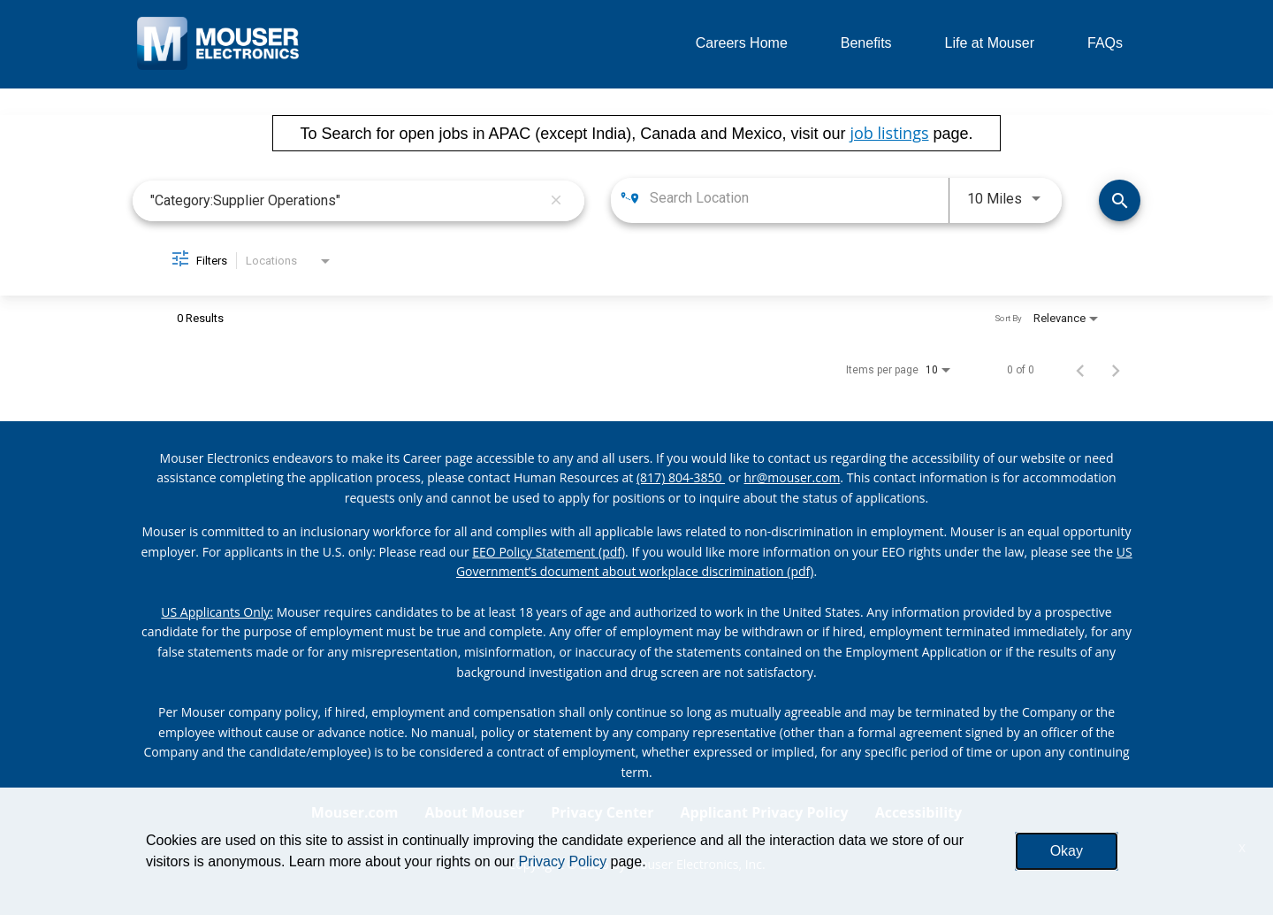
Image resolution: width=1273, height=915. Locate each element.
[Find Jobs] (1119, 200)
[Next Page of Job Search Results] (1115, 370)
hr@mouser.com (792, 477)
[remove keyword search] (556, 200)
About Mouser (474, 812)
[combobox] (345, 200)
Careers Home (742, 42)
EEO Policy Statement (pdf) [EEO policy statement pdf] (548, 551)
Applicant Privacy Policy (765, 812)
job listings (889, 132)
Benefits (866, 42)
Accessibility (919, 812)
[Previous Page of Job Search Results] (1080, 370)
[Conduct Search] (1119, 200)
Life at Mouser (989, 42)
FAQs (1105, 42)
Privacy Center (602, 812)
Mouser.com (355, 812)
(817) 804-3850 (680, 477)
